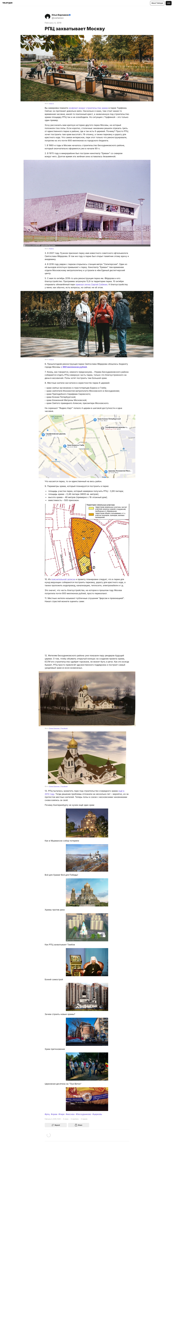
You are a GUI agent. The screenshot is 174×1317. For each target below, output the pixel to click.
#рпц (47, 1114)
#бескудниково (83, 1114)
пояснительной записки (63, 579)
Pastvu (51, 248)
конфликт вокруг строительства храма (88, 108)
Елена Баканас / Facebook (58, 728)
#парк (61, 1114)
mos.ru (51, 103)
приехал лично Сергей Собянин (91, 284)
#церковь (97, 1114)
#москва (70, 1114)
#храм (54, 1114)
